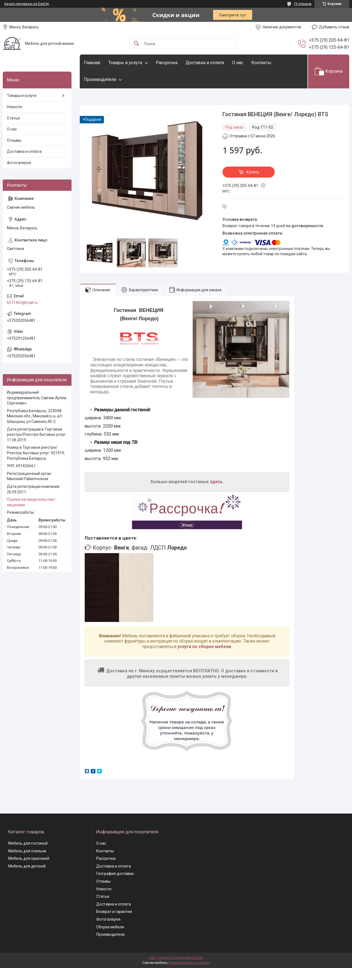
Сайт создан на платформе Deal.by (176, 958)
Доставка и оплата (205, 62)
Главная (92, 62)
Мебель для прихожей (28, 858)
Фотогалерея (19, 163)
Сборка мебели (110, 927)
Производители (100, 79)
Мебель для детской (27, 866)
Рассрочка (166, 62)
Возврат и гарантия (114, 911)
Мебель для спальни (27, 851)
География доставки (115, 873)
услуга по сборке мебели (204, 646)
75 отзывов (303, 4)
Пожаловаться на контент (189, 963)
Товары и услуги (125, 62)
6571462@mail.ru (22, 302)
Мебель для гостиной (28, 843)
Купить (252, 172)
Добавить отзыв (334, 27)
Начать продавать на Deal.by (26, 4)
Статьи (13, 118)
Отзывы (14, 140)
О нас (237, 62)
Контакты (261, 62)
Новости (14, 107)
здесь (216, 481)
